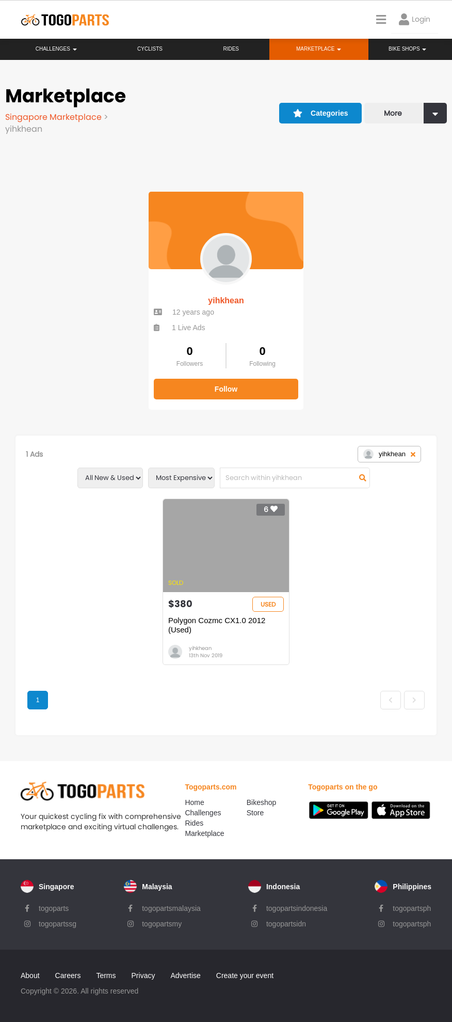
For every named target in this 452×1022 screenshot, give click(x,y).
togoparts (54, 908)
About (30, 975)
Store (255, 813)
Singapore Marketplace (54, 117)
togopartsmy (162, 924)
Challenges (56, 49)
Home (194, 802)
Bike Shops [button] (407, 49)
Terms (106, 975)
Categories (320, 113)
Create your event (244, 975)
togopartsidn (286, 924)
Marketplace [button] (318, 49)
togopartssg (57, 924)
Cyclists (150, 49)
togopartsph (412, 908)
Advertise (185, 975)
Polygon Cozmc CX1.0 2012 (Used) (216, 625)
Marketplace (204, 833)
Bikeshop (262, 802)
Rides (231, 49)
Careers (68, 975)
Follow (226, 389)
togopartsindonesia (296, 908)
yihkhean (226, 300)
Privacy (143, 975)
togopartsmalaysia (171, 908)
